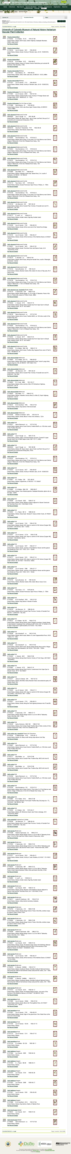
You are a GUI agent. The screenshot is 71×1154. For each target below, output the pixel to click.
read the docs (36, 1150)
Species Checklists (31, 7)
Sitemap (36, 8)
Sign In (63, 1)
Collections (12, 7)
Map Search (20, 7)
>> (13, 26)
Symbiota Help (28, 8)
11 (11, 26)
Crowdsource (48, 7)
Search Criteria (14, 11)
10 (9, 26)
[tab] (11, 17)
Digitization (57, 7)
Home (5, 7)
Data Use (64, 7)
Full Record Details (12, 44)
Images (40, 7)
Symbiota (38, 1151)
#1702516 (50, 1149)
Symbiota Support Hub (49, 1150)
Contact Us (55, 1)
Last (15, 26)
